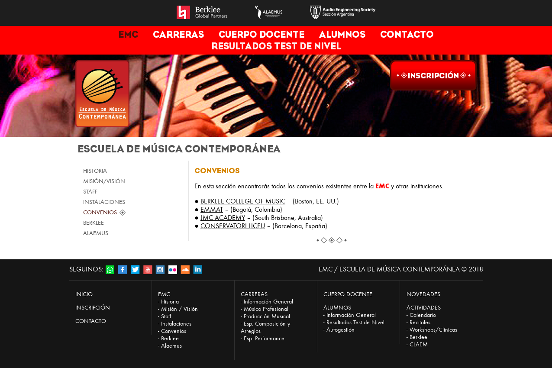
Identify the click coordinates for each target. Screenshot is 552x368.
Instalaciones (176, 323)
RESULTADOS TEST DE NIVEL (276, 46)
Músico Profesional (266, 309)
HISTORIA (95, 170)
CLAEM (419, 344)
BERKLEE (93, 222)
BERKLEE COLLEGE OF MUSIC (242, 201)
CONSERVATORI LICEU (232, 226)
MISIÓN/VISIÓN (104, 181)
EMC (128, 34)
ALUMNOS (342, 34)
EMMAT (211, 209)
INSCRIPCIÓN (92, 307)
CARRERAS (178, 34)
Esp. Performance (264, 338)
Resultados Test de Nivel (355, 322)
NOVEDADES (423, 294)
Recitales (420, 322)
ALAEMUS (95, 233)
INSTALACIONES (104, 202)
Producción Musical (267, 316)
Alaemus (171, 345)
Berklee (170, 338)
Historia (170, 301)
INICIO (84, 294)
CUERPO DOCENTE (261, 34)
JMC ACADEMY (222, 217)
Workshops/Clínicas (433, 329)
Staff (166, 316)
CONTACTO (407, 34)
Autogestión (340, 329)
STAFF (90, 191)
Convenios (173, 331)
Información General (268, 301)
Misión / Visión (179, 309)
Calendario (423, 315)
